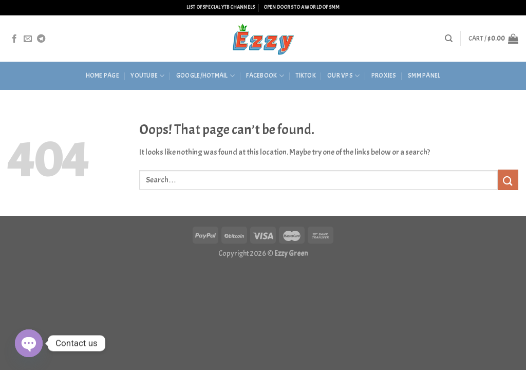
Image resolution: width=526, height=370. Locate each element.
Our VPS (343, 76)
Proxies (384, 75)
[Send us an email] (28, 39)
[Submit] (508, 180)
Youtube (147, 76)
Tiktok (305, 75)
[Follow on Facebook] (14, 39)
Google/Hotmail (205, 76)
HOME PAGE (102, 75)
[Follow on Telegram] (41, 39)
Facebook (265, 76)
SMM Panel (424, 75)
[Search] (449, 38)
